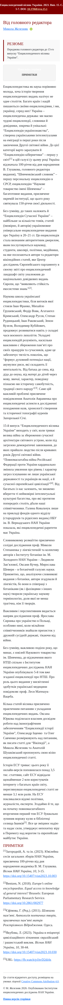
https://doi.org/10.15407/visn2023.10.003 (30, 876)
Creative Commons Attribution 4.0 (40, 981)
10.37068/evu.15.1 (37, 9)
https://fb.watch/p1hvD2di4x (32, 959)
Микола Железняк (15, 29)
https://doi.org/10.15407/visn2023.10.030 (30, 952)
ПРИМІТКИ (29, 74)
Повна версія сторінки (17, 999)
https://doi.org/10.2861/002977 (23, 903)
